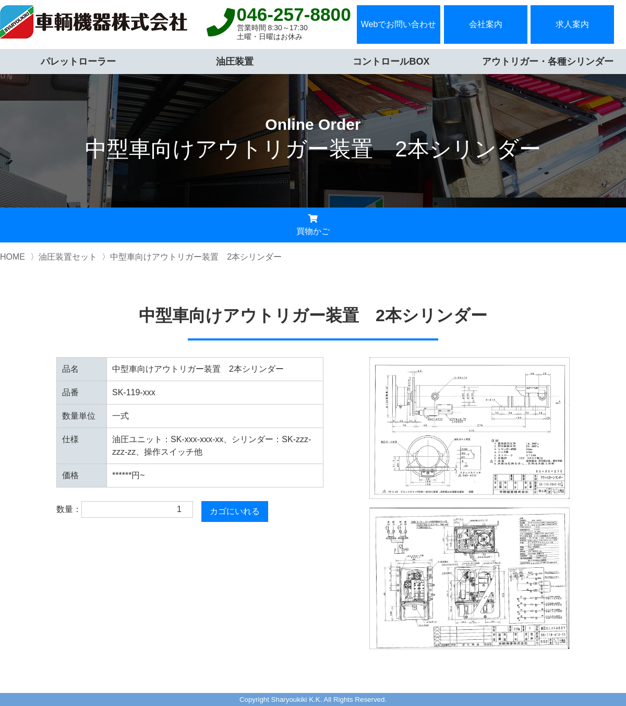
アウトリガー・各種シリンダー (547, 61)
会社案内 (485, 24)
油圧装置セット (68, 256)
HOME (12, 256)
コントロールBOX (391, 61)
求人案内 (572, 24)
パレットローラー (78, 61)
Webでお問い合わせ (399, 24)
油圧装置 (235, 61)
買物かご (313, 225)
